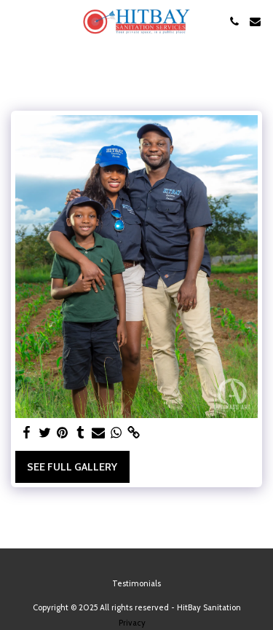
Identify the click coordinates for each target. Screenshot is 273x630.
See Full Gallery (72, 466)
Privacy (132, 623)
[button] (16, 21)
